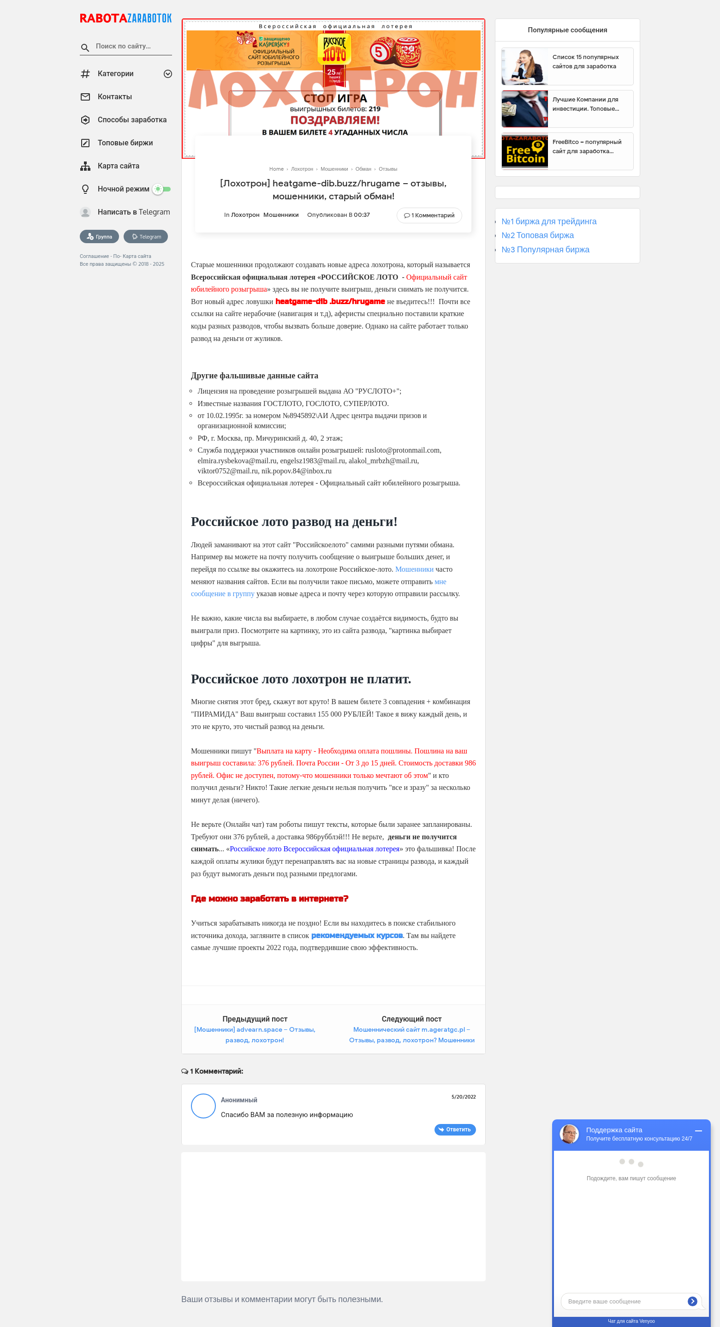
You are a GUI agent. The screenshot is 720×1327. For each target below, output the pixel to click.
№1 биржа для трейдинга (549, 221)
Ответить (458, 1129)
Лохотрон (245, 215)
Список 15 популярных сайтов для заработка (586, 61)
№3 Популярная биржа (545, 250)
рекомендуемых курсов (357, 935)
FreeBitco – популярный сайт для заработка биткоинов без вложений (589, 146)
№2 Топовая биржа (537, 235)
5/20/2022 (464, 1097)
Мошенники (281, 215)
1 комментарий (433, 215)
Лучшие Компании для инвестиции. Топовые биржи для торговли (586, 104)
